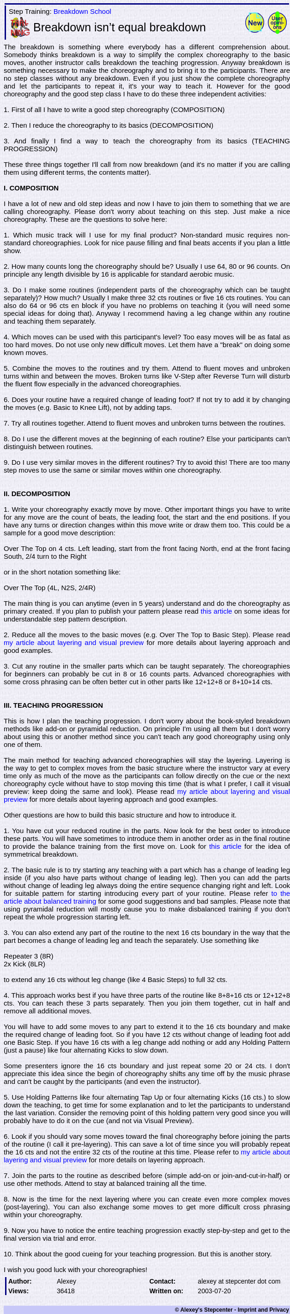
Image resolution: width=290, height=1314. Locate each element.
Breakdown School (82, 11)
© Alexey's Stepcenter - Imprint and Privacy (232, 1310)
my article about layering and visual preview (74, 642)
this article (216, 611)
